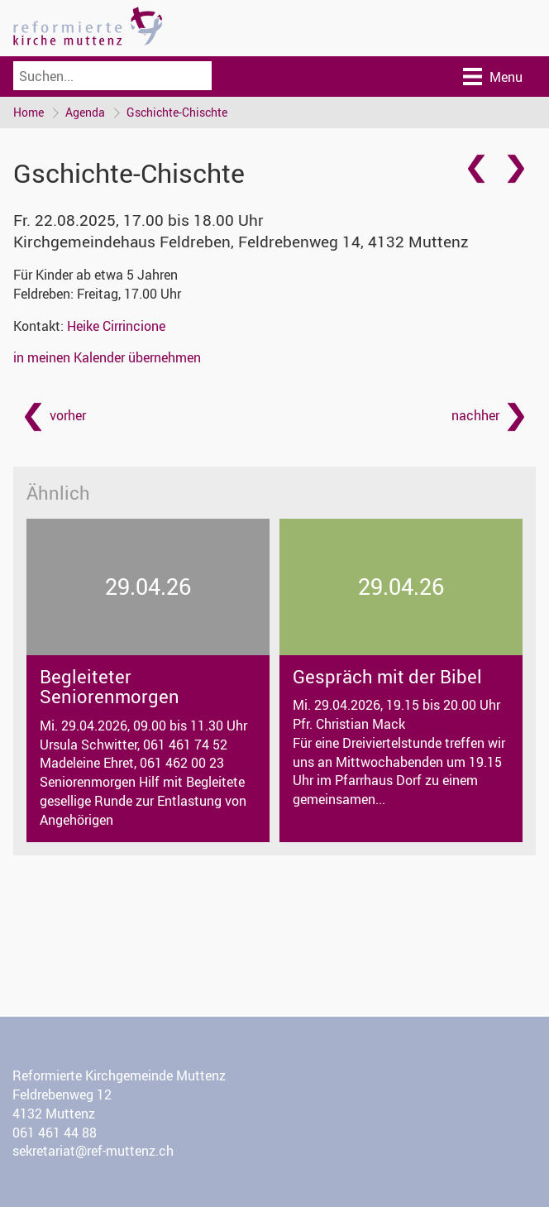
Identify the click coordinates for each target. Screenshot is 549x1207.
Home (28, 112)
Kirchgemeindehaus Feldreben (241, 241)
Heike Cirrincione (116, 326)
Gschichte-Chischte (177, 112)
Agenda (85, 112)
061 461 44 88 (54, 1132)
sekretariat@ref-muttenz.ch (93, 1151)
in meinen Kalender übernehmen (107, 357)
